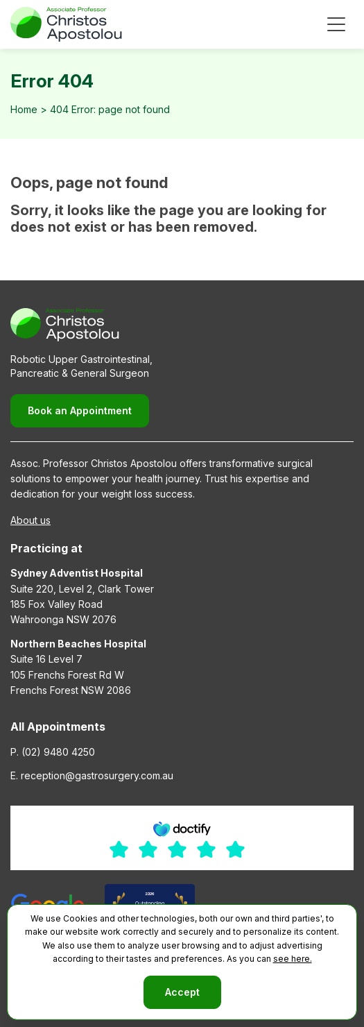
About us (30, 520)
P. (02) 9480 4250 (52, 752)
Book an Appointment (80, 410)
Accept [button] (182, 992)
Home (23, 109)
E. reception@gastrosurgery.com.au (91, 775)
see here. (292, 958)
